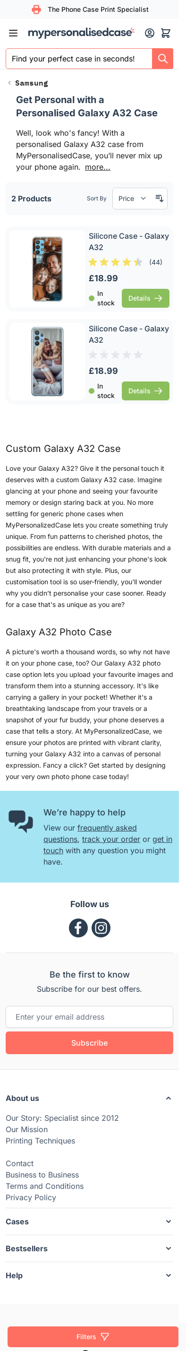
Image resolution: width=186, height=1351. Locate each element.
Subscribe (89, 1043)
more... (97, 167)
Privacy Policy (31, 1197)
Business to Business (42, 1174)
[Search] (162, 58)
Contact (20, 1163)
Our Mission (27, 1129)
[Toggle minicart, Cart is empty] (165, 33)
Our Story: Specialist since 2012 (62, 1118)
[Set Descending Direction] (159, 198)
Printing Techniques (40, 1140)
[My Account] (149, 33)
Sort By (97, 198)
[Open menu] (13, 33)
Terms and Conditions (45, 1186)
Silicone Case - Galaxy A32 (129, 241)
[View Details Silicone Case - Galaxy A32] (145, 298)
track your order (111, 839)
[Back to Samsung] (27, 82)
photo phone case (79, 776)
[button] (89, 1098)
